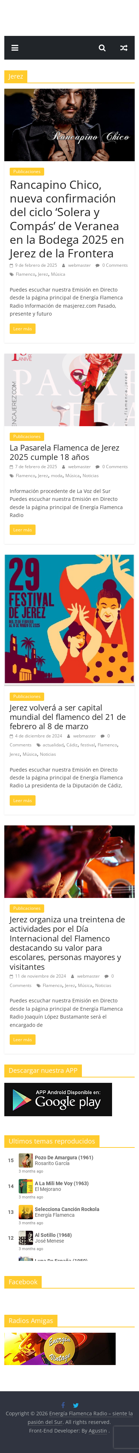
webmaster (80, 265)
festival (87, 745)
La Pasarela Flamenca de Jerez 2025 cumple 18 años (64, 452)
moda (56, 475)
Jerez (43, 274)
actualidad (53, 745)
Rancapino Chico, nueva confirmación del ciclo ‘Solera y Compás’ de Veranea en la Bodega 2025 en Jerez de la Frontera (67, 219)
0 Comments (112, 265)
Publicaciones (27, 171)
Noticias (91, 475)
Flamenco (25, 274)
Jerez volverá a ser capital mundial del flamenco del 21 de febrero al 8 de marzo (68, 717)
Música (58, 274)
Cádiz (72, 745)
